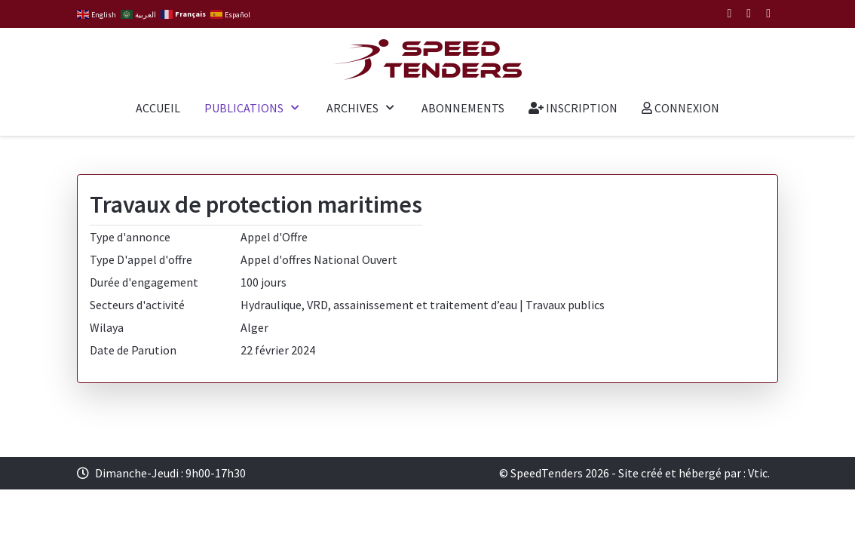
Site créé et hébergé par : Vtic (693, 472)
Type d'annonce (130, 236)
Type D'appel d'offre (141, 259)
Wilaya (107, 327)
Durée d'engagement (144, 282)
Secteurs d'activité (137, 304)
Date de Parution (133, 349)
